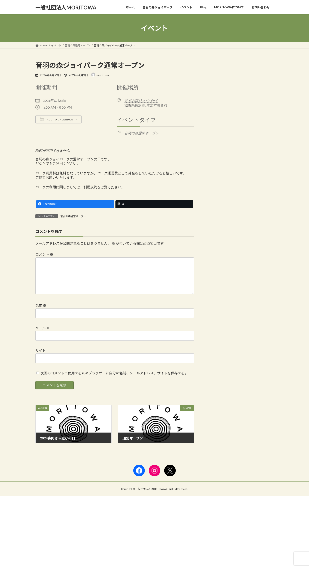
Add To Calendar (56, 119)
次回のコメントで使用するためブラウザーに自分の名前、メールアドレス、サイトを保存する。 (114, 380)
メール (42, 335)
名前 (40, 312)
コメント (44, 254)
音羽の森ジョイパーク (141, 101)
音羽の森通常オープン (141, 133)
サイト (40, 357)
